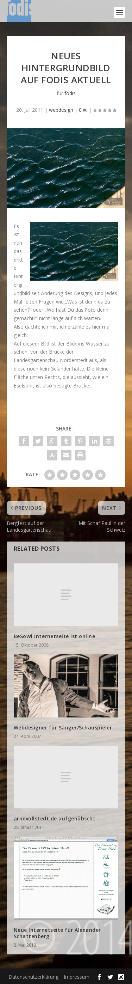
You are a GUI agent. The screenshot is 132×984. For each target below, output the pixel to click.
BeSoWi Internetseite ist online (54, 636)
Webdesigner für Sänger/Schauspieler (63, 727)
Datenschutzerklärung (33, 976)
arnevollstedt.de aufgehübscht (55, 818)
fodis (70, 93)
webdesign (61, 109)
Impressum (76, 976)
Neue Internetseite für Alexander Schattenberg (57, 933)
